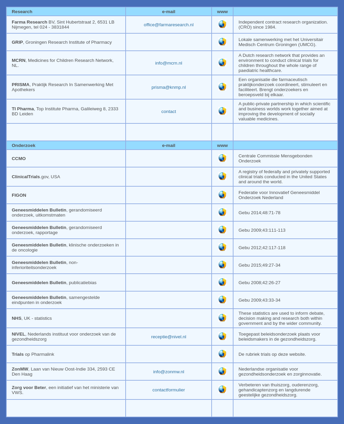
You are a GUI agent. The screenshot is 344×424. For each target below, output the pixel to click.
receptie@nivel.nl (168, 336)
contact (168, 111)
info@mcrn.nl (168, 63)
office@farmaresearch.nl (169, 24)
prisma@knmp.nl (169, 87)
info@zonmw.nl (168, 371)
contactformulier (169, 389)
